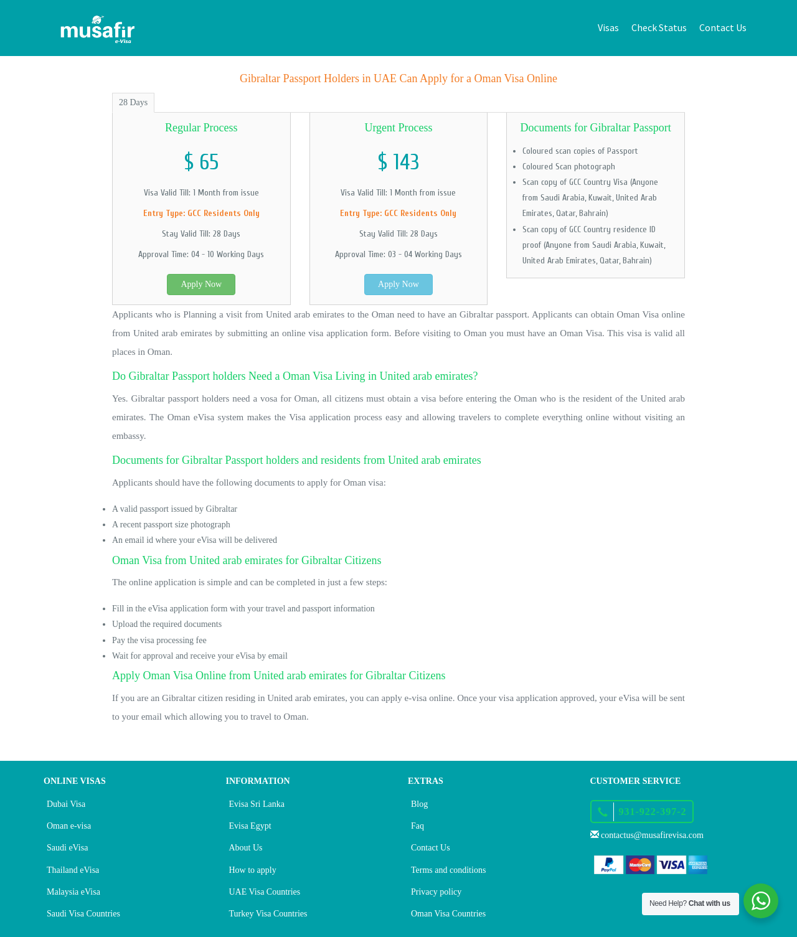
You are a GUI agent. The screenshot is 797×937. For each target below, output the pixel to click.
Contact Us (723, 27)
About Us (246, 847)
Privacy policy (436, 892)
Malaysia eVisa (73, 892)
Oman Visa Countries (448, 913)
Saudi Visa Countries (83, 913)
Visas (608, 27)
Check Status (659, 27)
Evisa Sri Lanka (257, 804)
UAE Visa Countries (265, 892)
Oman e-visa (69, 826)
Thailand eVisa (73, 870)
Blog (419, 804)
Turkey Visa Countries (268, 913)
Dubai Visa (66, 804)
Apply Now (201, 284)
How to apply (252, 870)
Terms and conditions (448, 870)
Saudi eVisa (67, 847)
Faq (417, 826)
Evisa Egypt (250, 826)
